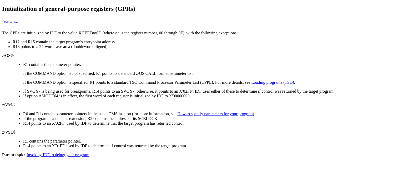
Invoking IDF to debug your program (58, 155)
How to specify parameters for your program (215, 114)
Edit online (11, 22)
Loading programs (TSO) (272, 82)
